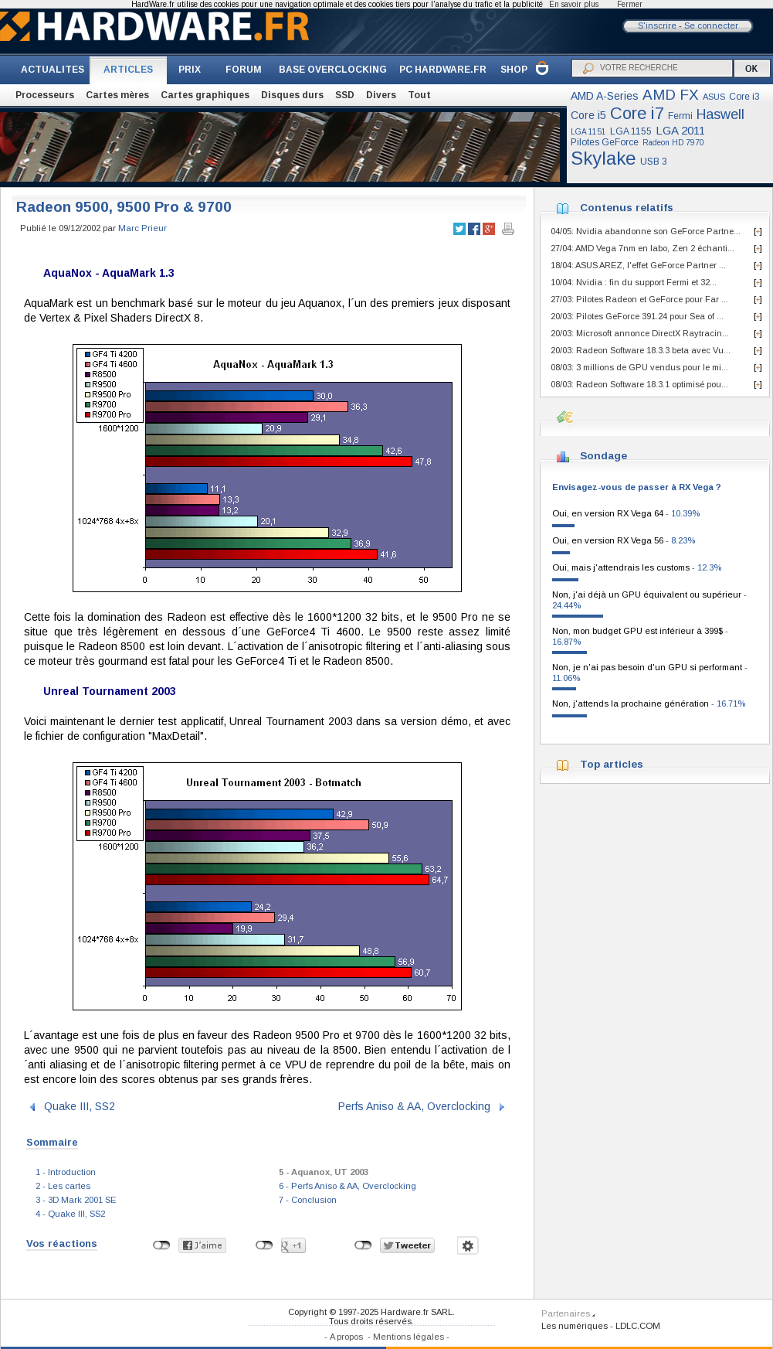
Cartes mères (117, 95)
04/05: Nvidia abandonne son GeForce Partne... (646, 231)
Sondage (603, 456)
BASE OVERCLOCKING (333, 69)
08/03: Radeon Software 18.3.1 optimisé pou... (639, 384)
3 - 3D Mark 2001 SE (76, 1199)
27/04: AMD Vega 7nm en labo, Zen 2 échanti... (642, 248)
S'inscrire (657, 25)
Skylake (603, 158)
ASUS (714, 96)
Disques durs (292, 95)
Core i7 (637, 113)
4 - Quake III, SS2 (70, 1213)
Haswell (720, 114)
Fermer (629, 4)
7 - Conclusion (308, 1199)
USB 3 (653, 161)
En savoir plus (573, 4)
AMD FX (670, 95)
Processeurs (44, 95)
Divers (381, 95)
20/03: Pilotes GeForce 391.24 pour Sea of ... (637, 316)
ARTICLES (128, 69)
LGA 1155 (631, 131)
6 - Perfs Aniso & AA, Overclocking (347, 1186)
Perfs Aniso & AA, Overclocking (414, 1106)
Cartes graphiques (205, 95)
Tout (419, 95)
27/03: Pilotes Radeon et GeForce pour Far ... (639, 299)
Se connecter (711, 25)
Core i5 (588, 115)
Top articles (611, 764)
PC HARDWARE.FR (443, 69)
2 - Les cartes (63, 1186)
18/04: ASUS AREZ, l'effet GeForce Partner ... (638, 265)
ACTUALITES (52, 69)
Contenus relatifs (626, 207)
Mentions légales (408, 1336)
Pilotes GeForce (605, 142)
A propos (346, 1336)
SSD (344, 95)
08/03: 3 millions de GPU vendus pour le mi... (639, 367)
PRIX (189, 69)
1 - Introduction (66, 1172)
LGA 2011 (680, 130)
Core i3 (744, 96)
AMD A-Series (605, 96)
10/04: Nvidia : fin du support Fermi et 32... (634, 282)
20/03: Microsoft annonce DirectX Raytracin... (640, 333)
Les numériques (574, 1325)
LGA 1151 (588, 132)
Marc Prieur (142, 228)
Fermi (680, 116)
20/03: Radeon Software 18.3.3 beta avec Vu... (641, 350)
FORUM (243, 69)
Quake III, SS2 (79, 1106)
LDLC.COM (637, 1325)
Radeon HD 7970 (673, 142)
